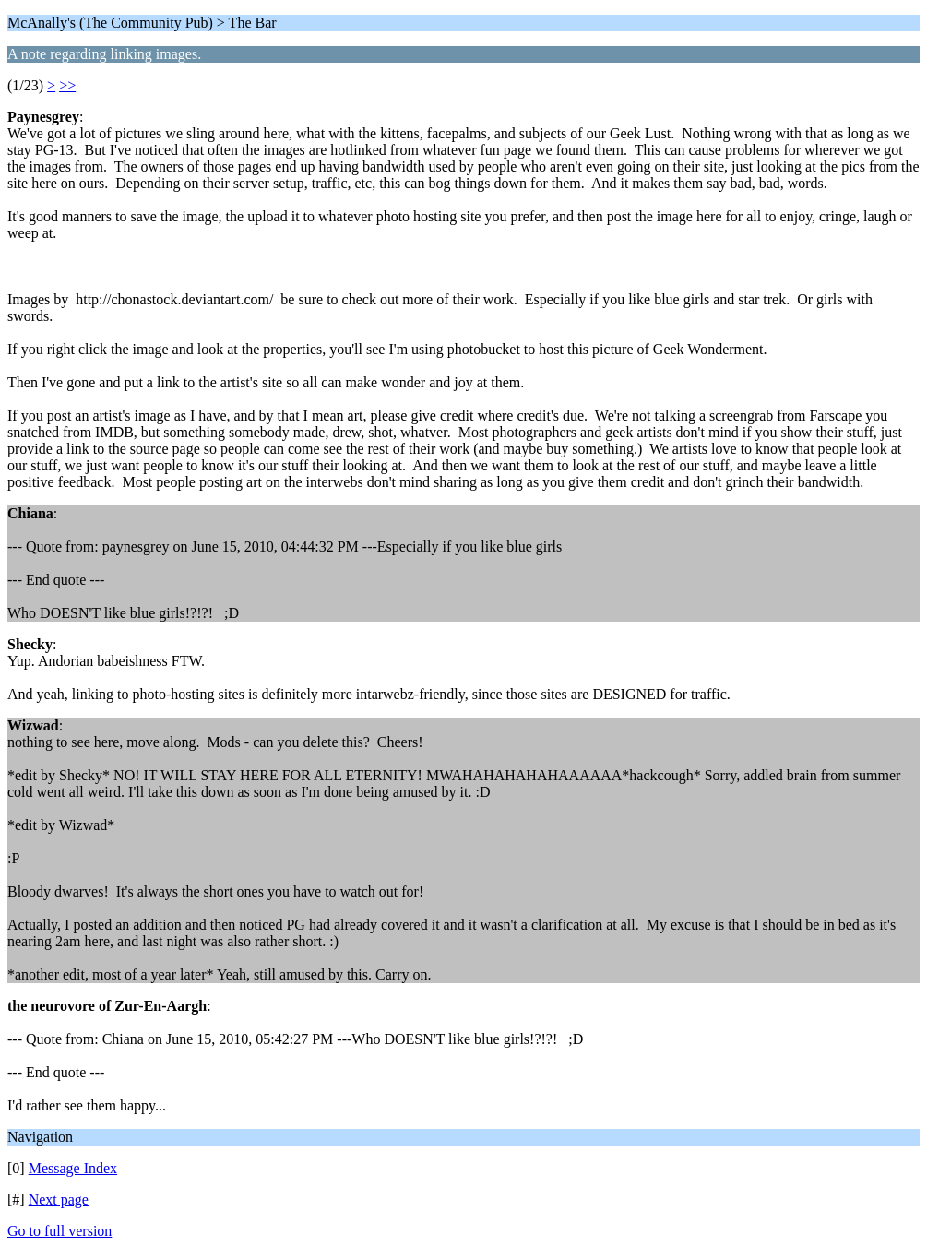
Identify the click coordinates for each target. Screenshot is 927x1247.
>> (67, 85)
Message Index (73, 1168)
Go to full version (59, 1231)
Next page (59, 1199)
